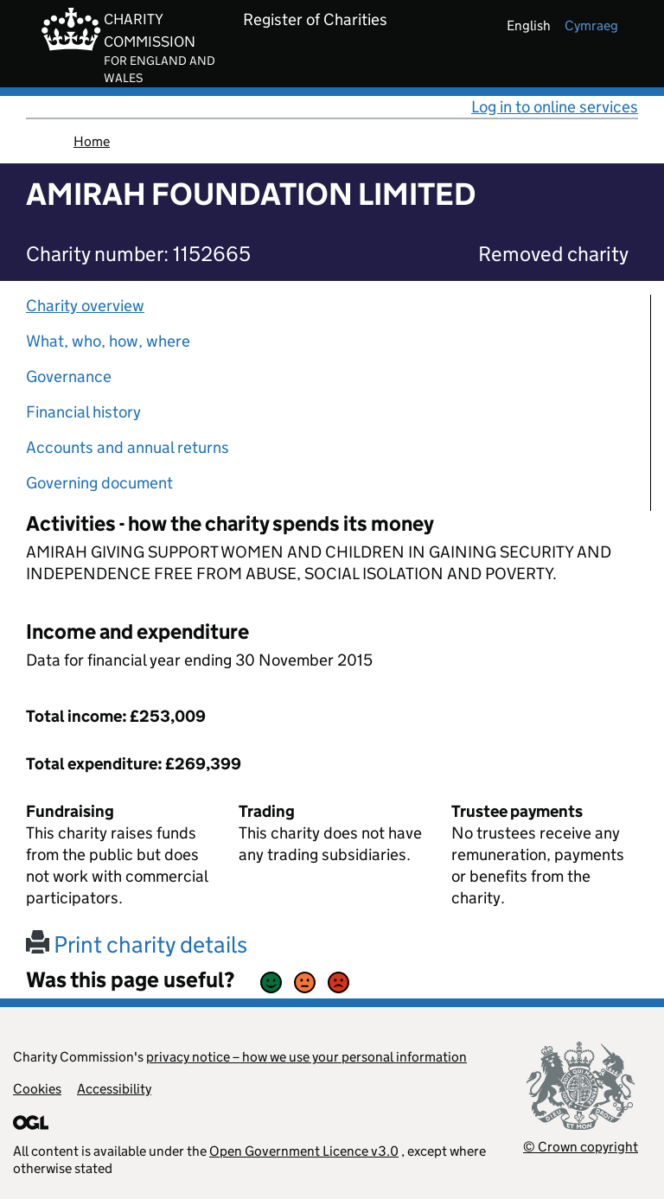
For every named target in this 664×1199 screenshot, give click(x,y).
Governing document (99, 483)
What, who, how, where (108, 341)
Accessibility (114, 1089)
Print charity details (136, 944)
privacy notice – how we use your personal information (306, 1057)
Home (91, 141)
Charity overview (85, 306)
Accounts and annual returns (127, 447)
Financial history (83, 412)
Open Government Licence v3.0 (304, 1151)
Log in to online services (554, 107)
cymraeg (591, 25)
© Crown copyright (580, 1146)
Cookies (37, 1089)
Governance (69, 376)
